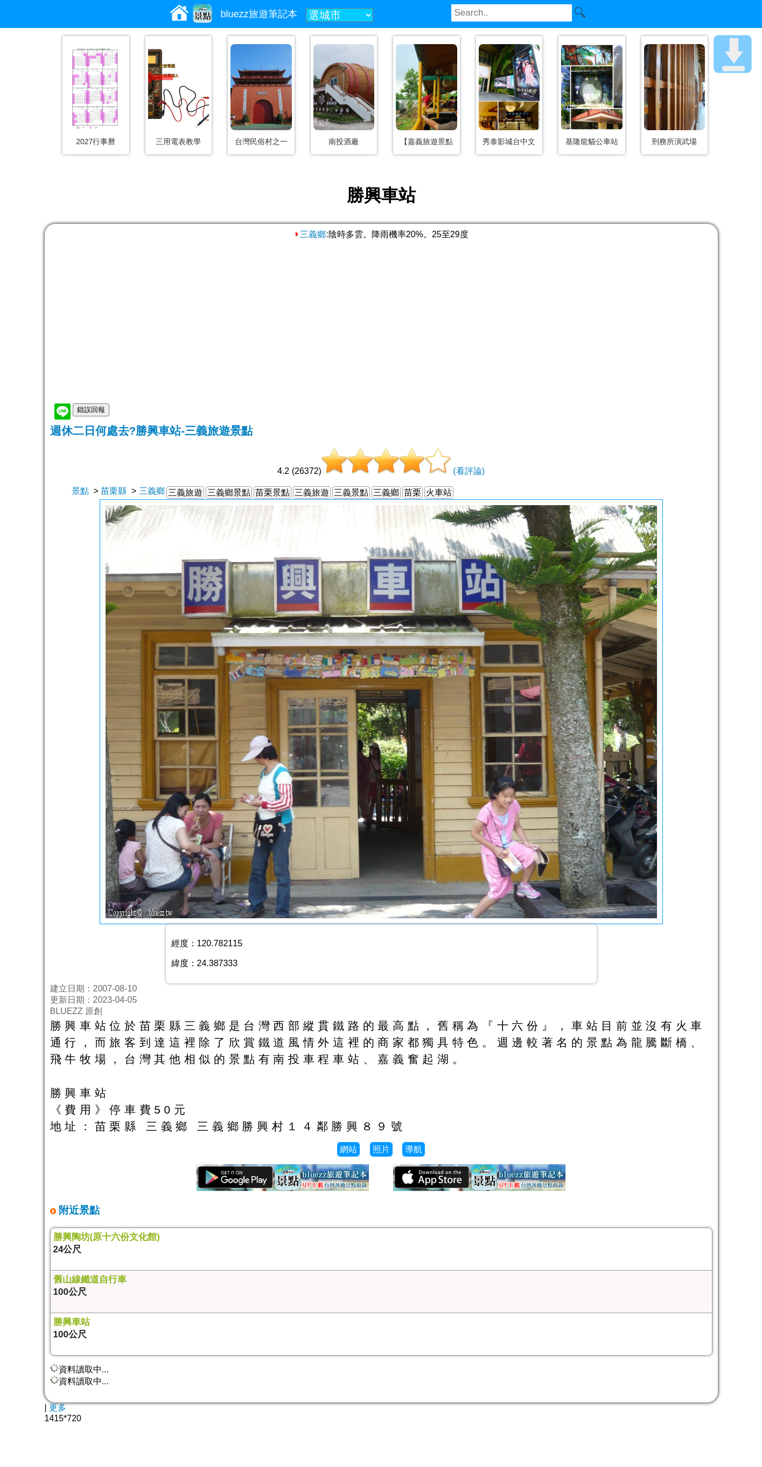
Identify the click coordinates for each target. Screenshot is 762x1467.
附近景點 (78, 1210)
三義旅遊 (185, 492)
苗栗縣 (114, 490)
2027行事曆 (95, 141)
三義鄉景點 (228, 492)
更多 (57, 1407)
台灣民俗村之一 (261, 141)
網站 (348, 1149)
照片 (381, 1149)
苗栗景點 (272, 492)
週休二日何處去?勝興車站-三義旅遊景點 (151, 430)
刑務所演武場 (674, 141)
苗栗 (412, 492)
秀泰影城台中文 (509, 141)
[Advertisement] (381, 321)
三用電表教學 (178, 141)
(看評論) (469, 471)
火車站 (439, 492)
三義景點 (351, 492)
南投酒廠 (343, 141)
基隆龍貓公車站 (591, 141)
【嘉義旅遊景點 (426, 141)
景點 (80, 490)
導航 (413, 1149)
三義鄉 (309, 234)
